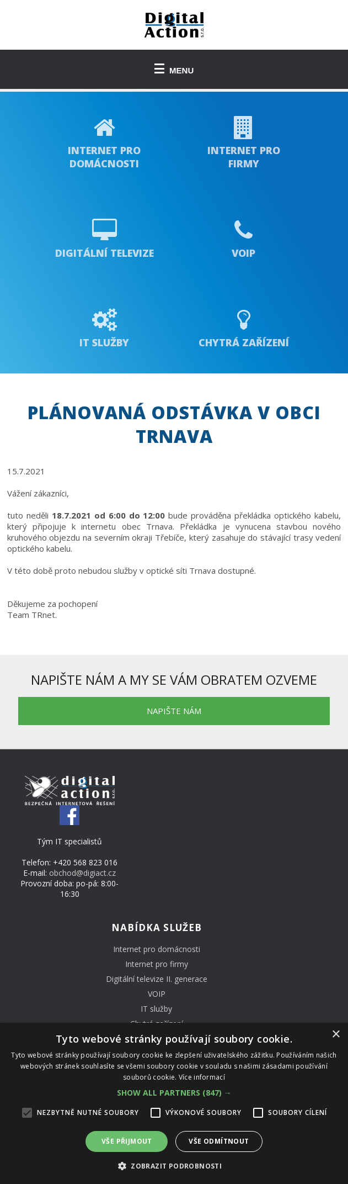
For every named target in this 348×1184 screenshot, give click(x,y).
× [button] (335, 1034)
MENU (174, 69)
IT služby (156, 1008)
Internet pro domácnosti (156, 949)
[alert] (174, 1103)
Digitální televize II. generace (156, 979)
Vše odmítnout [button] (219, 1141)
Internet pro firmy (156, 964)
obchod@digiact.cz (82, 873)
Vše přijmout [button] (126, 1141)
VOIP (156, 994)
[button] (174, 1092)
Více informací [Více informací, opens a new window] (202, 1077)
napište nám (174, 710)
